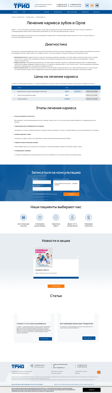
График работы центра (81, 371)
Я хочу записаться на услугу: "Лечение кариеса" (66, 190)
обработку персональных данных (49, 198)
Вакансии (77, 373)
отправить (71, 198)
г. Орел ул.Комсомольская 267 (43, 4)
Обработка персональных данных (20, 373)
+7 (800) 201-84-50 (75, 4)
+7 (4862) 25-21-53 (61, 4)
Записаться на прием (90, 92)
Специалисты (58, 12)
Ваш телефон (36, 190)
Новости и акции (72, 12)
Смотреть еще (56, 295)
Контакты (96, 12)
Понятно (91, 390)
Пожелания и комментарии (61, 183)
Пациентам (85, 12)
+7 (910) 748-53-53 (61, 6)
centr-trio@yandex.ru (40, 6)
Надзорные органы (56, 373)
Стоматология (35, 12)
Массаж (46, 12)
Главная (15, 12)
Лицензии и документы (57, 371)
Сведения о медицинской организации (22, 371)
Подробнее (78, 92)
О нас (24, 12)
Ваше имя (35, 183)
